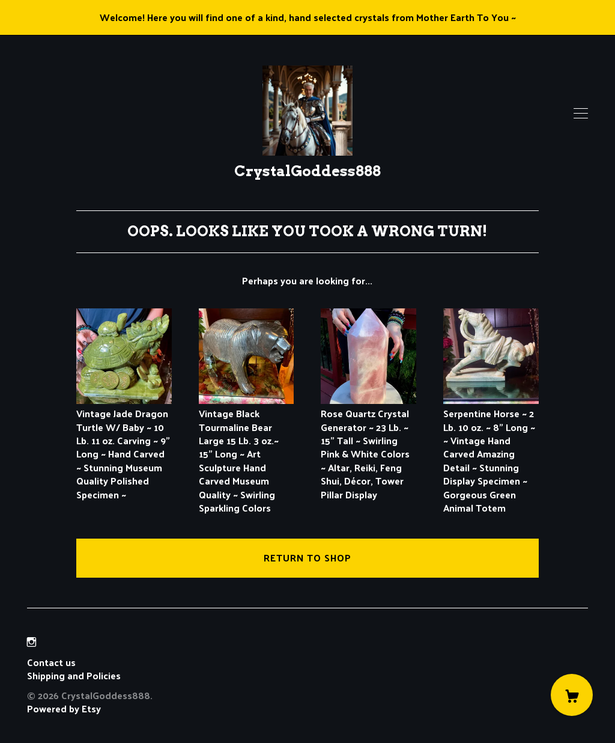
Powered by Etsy (64, 708)
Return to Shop (307, 557)
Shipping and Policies (74, 675)
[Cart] (572, 695)
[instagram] (31, 641)
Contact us (51, 662)
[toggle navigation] (581, 114)
